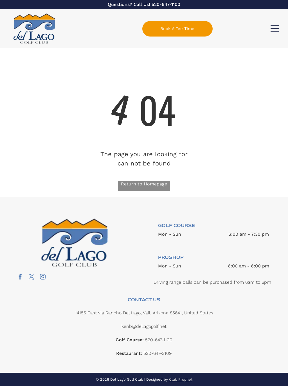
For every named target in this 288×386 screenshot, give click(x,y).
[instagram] (43, 277)
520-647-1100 (166, 4)
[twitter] (31, 277)
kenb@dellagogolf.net (144, 326)
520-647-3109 (157, 353)
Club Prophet (180, 379)
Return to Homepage (144, 184)
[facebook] (20, 277)
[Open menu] (275, 28)
